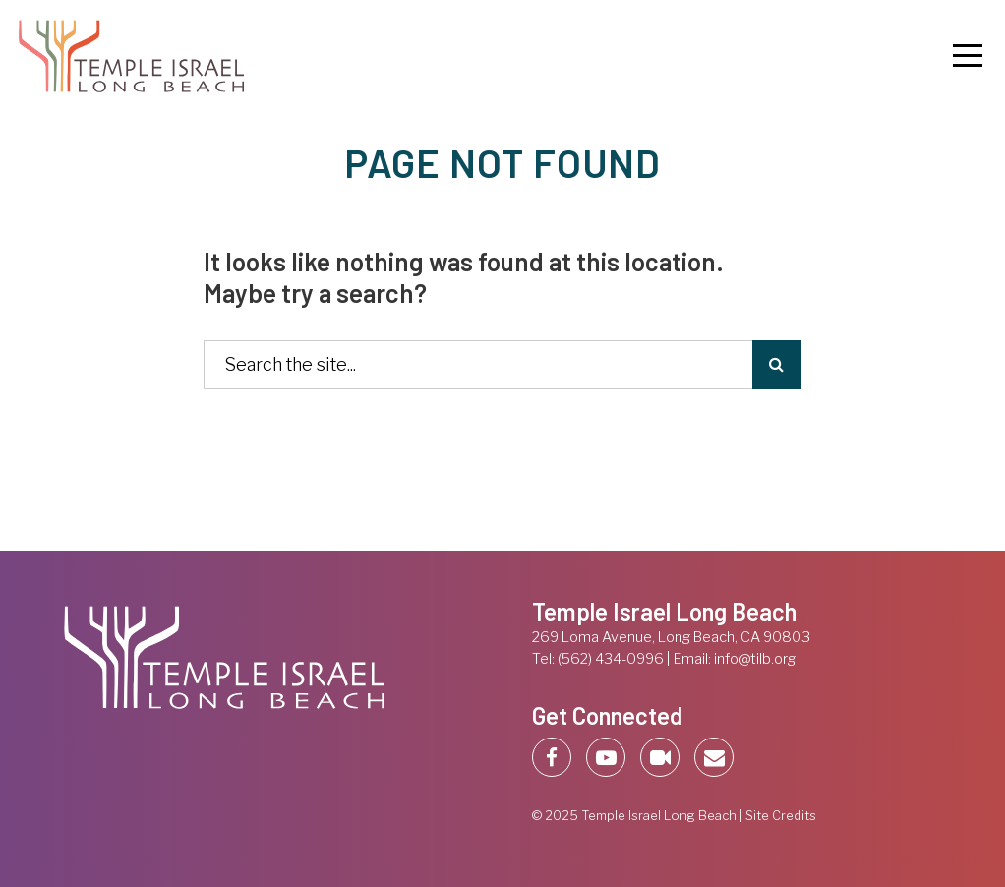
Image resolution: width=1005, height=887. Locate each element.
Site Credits (780, 815)
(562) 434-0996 (611, 659)
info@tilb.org (755, 659)
